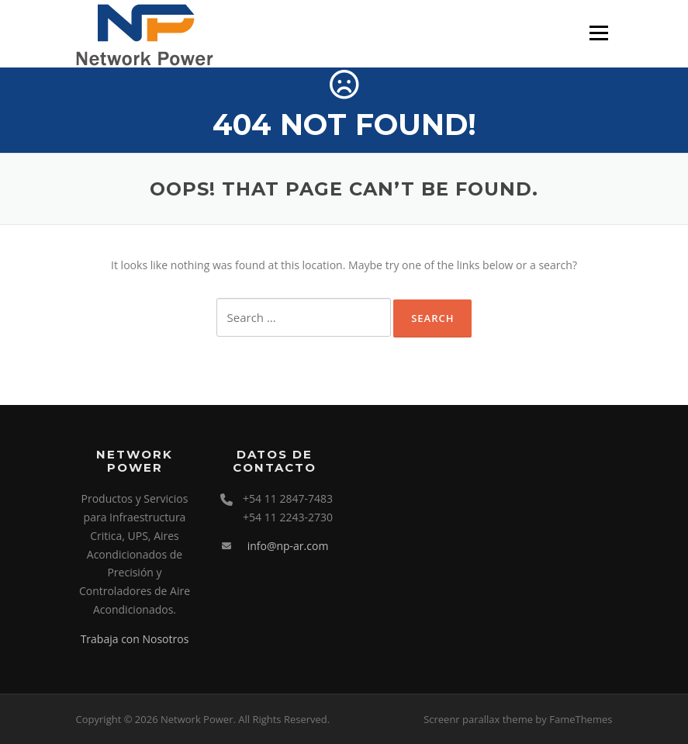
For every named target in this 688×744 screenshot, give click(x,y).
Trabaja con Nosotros (135, 639)
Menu (598, 33)
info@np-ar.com (288, 545)
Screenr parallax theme (478, 719)
